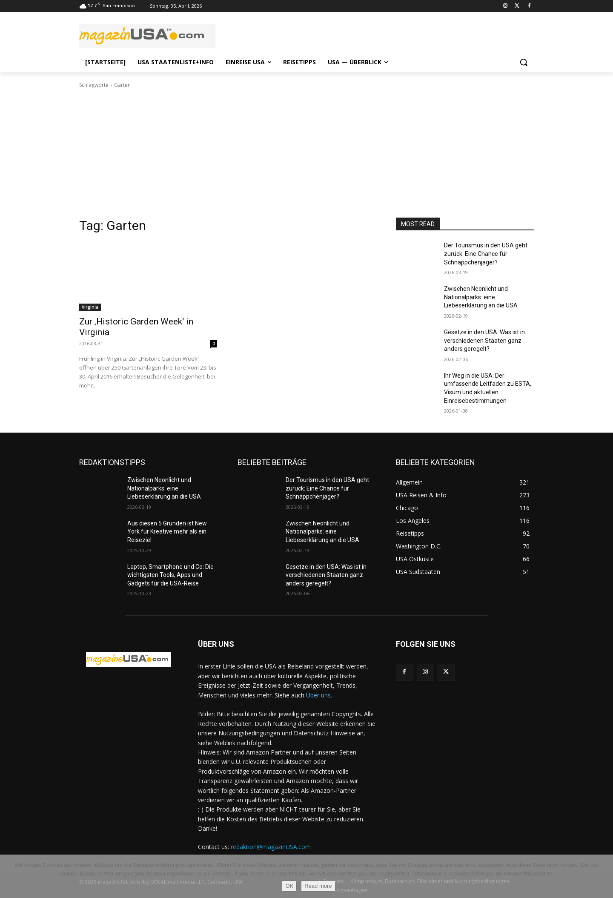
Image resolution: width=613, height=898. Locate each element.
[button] (523, 62)
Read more (318, 886)
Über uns (318, 695)
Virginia (90, 307)
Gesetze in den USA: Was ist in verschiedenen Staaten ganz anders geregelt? (484, 340)
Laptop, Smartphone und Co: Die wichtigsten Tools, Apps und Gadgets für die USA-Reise (170, 575)
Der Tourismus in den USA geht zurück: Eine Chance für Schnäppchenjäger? (485, 253)
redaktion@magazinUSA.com (271, 847)
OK (289, 886)
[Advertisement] (306, 153)
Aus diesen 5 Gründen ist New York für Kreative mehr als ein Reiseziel (167, 531)
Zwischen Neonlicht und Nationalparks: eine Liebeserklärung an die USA (481, 297)
